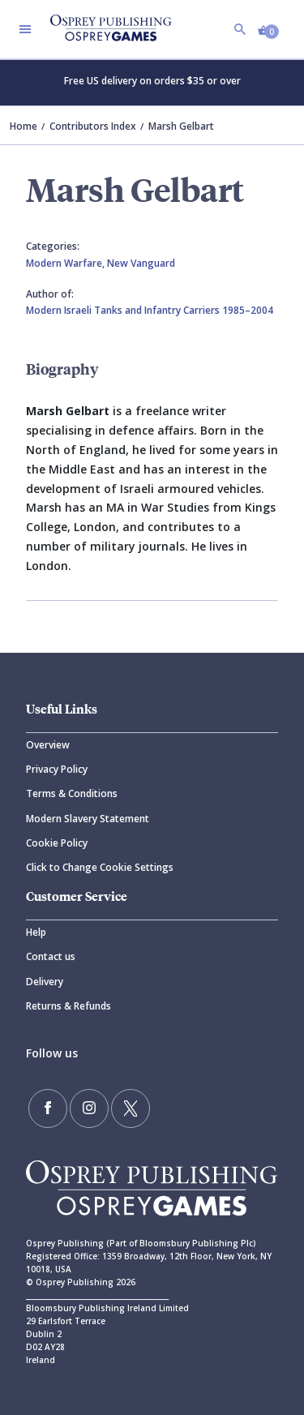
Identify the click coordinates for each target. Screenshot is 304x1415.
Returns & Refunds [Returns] (68, 1006)
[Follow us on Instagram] (89, 1108)
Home (23, 126)
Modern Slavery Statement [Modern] (87, 818)
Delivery (44, 981)
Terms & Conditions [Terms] (72, 793)
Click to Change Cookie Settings (99, 867)
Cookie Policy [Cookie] (57, 843)
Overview (48, 745)
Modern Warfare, (66, 263)
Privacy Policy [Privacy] (57, 769)
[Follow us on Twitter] (130, 1108)
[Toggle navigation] (25, 29)
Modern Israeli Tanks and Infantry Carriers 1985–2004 (149, 310)
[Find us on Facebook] (47, 1108)
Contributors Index (92, 126)
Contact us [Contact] (50, 956)
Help (36, 932)
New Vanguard (141, 263)
